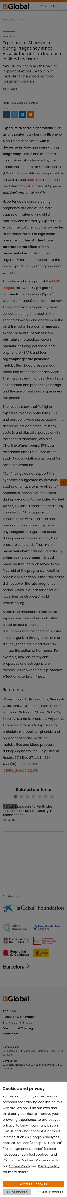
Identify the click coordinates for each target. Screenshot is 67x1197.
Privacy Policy (48, 1166)
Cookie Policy (19, 1166)
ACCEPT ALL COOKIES (33, 1184)
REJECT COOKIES (17, 1192)
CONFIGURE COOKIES (50, 1192)
